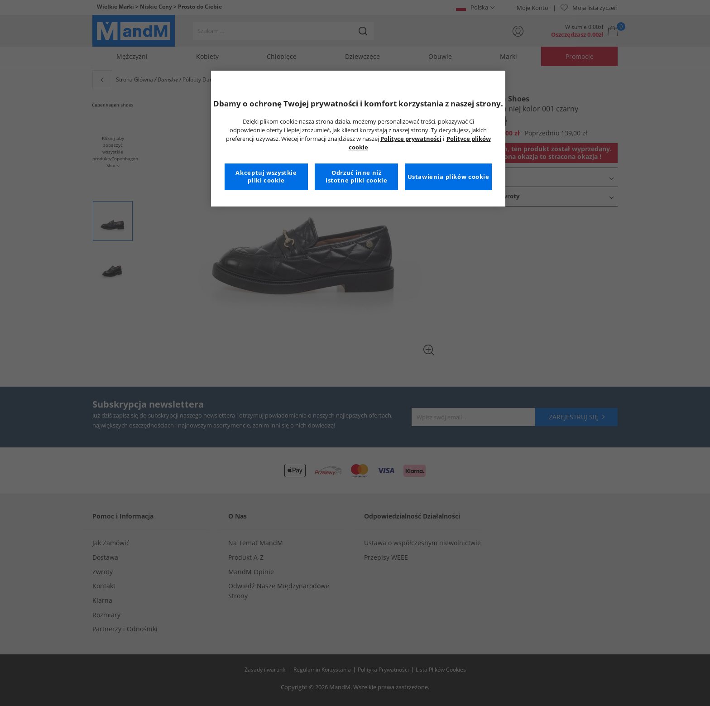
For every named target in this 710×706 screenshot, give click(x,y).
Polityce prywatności (410, 139)
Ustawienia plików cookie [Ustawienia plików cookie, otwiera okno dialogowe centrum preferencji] (448, 177)
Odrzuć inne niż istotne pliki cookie (357, 177)
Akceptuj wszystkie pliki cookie (266, 177)
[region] (358, 139)
